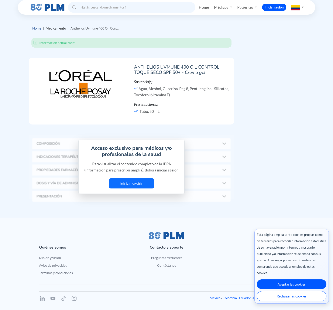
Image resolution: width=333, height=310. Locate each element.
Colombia (230, 298)
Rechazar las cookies (291, 296)
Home (204, 7)
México (215, 298)
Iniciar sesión (274, 7)
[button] (297, 7)
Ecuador (245, 298)
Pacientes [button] (245, 7)
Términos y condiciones (56, 273)
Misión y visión (50, 258)
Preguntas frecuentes (166, 258)
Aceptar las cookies (292, 284)
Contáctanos (166, 265)
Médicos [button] (221, 7)
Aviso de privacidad (53, 265)
